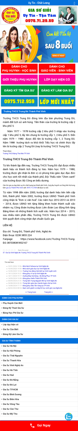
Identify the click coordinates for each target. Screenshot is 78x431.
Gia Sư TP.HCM (10, 389)
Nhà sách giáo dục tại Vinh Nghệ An (36, 269)
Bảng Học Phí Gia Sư (13, 313)
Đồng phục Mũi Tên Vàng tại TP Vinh (36, 286)
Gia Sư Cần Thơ (10, 409)
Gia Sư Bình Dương (12, 394)
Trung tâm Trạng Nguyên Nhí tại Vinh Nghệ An (40, 281)
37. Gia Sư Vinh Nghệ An (12, 253)
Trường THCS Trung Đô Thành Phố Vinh (25, 111)
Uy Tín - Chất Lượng (39, 2)
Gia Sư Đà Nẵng (10, 380)
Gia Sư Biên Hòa (11, 399)
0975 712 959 (32, 188)
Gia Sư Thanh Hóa (12, 360)
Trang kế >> (48, 292)
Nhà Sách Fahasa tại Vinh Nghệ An (36, 266)
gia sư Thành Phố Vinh (14, 188)
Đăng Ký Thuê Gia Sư (13, 308)
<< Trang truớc (30, 292)
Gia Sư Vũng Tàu (11, 404)
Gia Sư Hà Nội (9, 346)
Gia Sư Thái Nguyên (13, 355)
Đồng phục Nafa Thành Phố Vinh (35, 278)
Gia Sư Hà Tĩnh (10, 370)
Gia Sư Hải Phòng (11, 351)
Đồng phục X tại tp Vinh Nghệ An (35, 273)
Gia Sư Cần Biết (10, 329)
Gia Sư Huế (8, 375)
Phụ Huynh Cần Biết (12, 303)
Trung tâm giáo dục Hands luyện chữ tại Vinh (39, 283)
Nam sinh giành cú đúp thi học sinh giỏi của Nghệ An (42, 288)
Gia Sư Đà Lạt (9, 384)
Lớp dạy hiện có (10, 324)
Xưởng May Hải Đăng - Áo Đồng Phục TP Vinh (39, 276)
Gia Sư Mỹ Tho (10, 414)
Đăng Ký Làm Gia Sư (13, 334)
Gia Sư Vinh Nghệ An (13, 365)
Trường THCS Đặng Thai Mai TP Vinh (16, 153)
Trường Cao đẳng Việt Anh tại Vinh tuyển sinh (39, 271)
